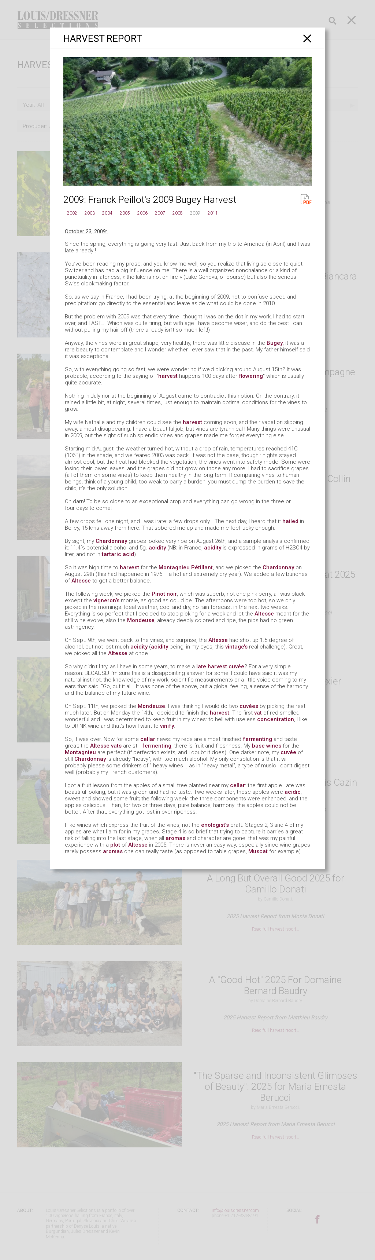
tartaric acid (118, 554)
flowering (251, 376)
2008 (177, 213)
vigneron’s (106, 600)
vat (258, 712)
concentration (275, 719)
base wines (266, 745)
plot (115, 844)
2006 (142, 213)
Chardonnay (111, 541)
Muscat (258, 851)
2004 (107, 213)
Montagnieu (174, 567)
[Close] (307, 38)
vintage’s (236, 646)
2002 (72, 213)
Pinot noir (164, 594)
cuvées (249, 706)
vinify (167, 726)
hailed (290, 521)
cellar (147, 739)
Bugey (275, 343)
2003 (90, 213)
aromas (175, 838)
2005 (125, 213)
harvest (168, 376)
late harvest (211, 666)
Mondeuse (141, 620)
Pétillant (202, 567)
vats (116, 745)
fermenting (257, 739)
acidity (157, 547)
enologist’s (215, 825)
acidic (293, 792)
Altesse (81, 580)
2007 (160, 213)
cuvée (236, 666)
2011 (213, 213)
